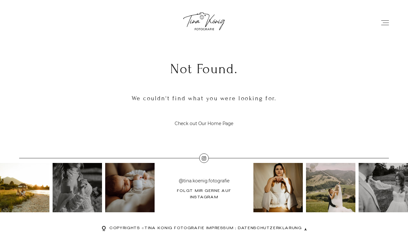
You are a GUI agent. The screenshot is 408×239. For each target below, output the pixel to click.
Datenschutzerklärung (270, 229)
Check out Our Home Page (204, 123)
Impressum (220, 229)
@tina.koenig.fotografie (204, 181)
